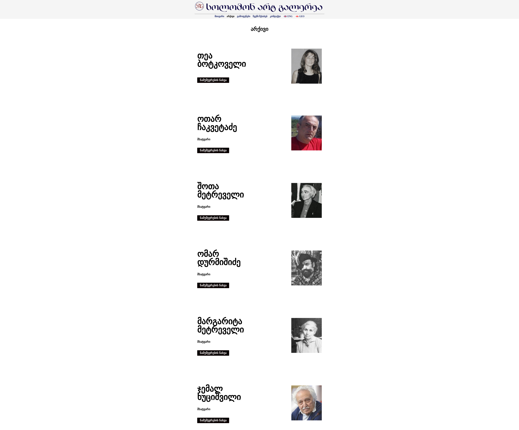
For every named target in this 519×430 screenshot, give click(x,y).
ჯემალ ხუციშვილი (219, 393)
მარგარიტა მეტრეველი (220, 325)
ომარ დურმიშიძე (219, 258)
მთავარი (219, 16)
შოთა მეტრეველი (220, 190)
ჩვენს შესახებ (260, 16)
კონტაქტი (275, 16)
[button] (213, 80)
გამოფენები (243, 16)
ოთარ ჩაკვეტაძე (217, 123)
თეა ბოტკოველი (221, 60)
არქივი (230, 16)
